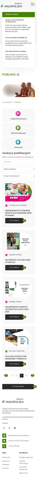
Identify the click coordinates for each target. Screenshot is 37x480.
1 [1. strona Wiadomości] (12, 375)
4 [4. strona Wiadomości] (26, 375)
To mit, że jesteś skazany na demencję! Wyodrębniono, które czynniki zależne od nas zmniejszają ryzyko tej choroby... (18, 41)
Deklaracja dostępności (23, 468)
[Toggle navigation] (32, 4)
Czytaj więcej (14, 221)
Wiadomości (6, 457)
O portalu (5, 468)
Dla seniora (6, 461)
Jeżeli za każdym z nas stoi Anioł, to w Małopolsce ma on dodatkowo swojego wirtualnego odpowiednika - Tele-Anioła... (18, 55)
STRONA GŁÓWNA (18, 386)
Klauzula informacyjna (23, 462)
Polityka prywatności (26, 457)
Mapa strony (23, 473)
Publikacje (5, 465)
